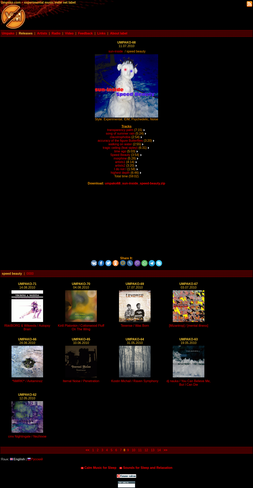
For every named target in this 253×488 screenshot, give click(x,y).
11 (140, 450)
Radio (56, 33)
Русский (35, 459)
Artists (42, 33)
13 (152, 450)
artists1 (120, 162)
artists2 (120, 165)
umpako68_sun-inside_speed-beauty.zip (135, 183)
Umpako (8, 33)
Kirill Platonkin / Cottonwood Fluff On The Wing (81, 327)
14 (159, 450)
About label (118, 33)
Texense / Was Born (135, 325)
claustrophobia (120, 137)
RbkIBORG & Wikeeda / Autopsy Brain (27, 327)
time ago (120, 151)
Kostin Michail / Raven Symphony (134, 381)
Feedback (85, 33)
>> (165, 450)
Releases (25, 33)
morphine (120, 158)
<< (87, 450)
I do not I (120, 169)
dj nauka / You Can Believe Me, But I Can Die (189, 382)
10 (133, 450)
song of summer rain (120, 133)
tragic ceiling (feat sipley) (120, 147)
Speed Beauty (120, 155)
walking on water (120, 144)
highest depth (120, 172)
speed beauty (12, 273)
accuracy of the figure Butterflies (120, 140)
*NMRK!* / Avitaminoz (27, 381)
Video (69, 33)
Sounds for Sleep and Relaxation (145, 468)
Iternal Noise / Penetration (81, 381)
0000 (30, 273)
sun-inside (116, 51)
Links (101, 33)
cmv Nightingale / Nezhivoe (27, 436)
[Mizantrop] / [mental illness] (188, 325)
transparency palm (120, 130)
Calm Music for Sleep (98, 468)
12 (146, 450)
